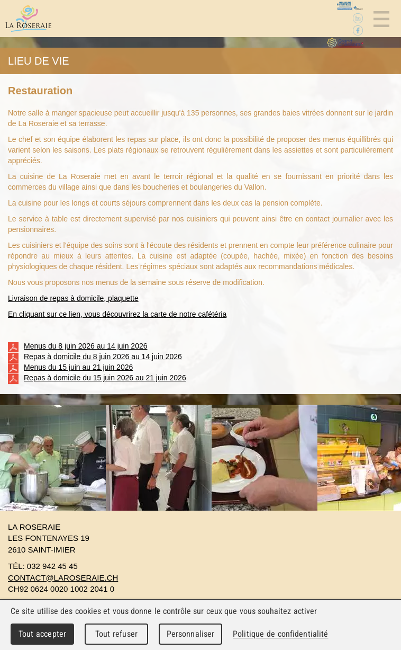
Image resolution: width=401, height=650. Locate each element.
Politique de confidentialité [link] (280, 634)
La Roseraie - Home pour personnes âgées (28, 18)
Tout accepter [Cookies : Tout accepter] (42, 634)
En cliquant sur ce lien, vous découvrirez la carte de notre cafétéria (117, 314)
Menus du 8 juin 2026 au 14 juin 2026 (78, 346)
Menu (381, 19)
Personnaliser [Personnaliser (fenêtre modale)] (191, 634)
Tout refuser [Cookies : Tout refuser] (116, 634)
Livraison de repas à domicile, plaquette (73, 298)
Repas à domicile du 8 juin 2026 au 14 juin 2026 (95, 357)
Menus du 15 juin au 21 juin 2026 (70, 367)
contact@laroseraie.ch (63, 577)
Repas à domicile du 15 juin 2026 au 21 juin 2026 (97, 378)
